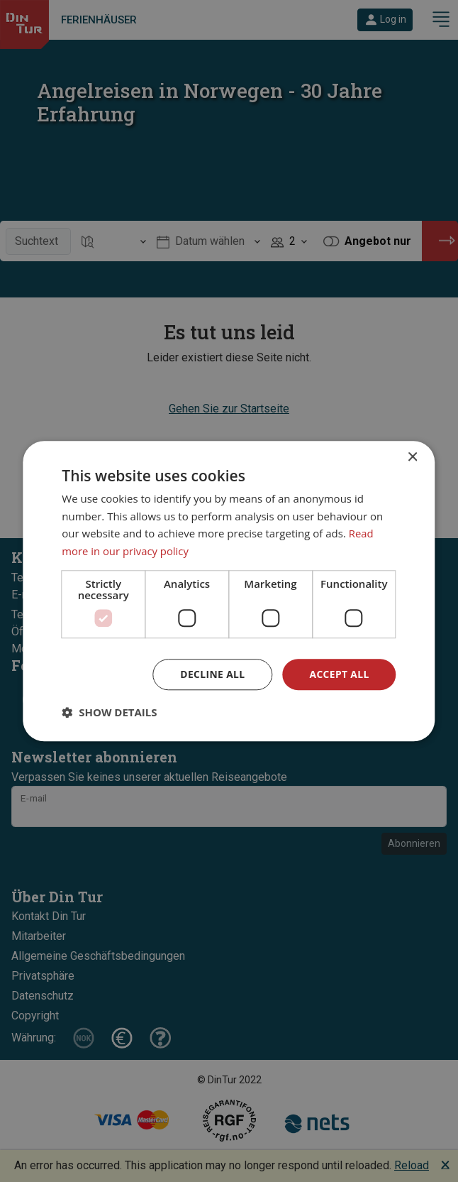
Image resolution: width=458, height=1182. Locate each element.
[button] (109, 713)
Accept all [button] (338, 674)
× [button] (412, 457)
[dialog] (229, 590)
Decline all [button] (211, 674)
